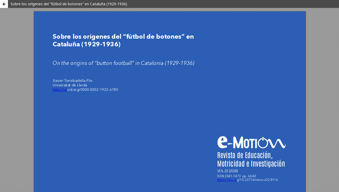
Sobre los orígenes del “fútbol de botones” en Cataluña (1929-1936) (69, 3)
